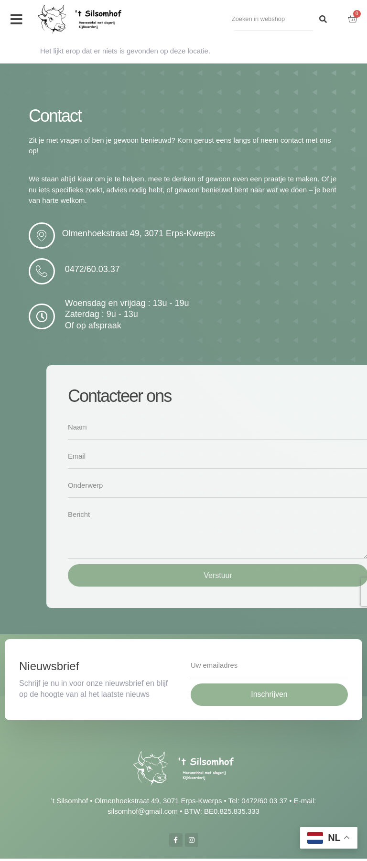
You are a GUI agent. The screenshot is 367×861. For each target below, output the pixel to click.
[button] (16, 20)
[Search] (323, 20)
